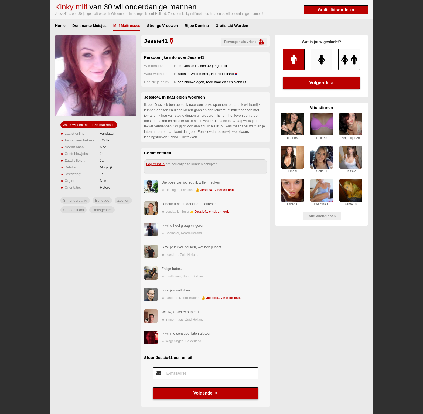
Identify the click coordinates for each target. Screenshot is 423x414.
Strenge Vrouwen (162, 25)
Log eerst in (155, 164)
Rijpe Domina (197, 25)
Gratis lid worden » (336, 9)
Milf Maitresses (126, 25)
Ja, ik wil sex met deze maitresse (88, 125)
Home (60, 25)
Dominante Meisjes (89, 25)
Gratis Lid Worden (232, 25)
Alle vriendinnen (322, 216)
